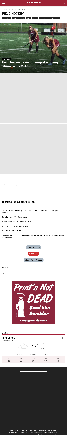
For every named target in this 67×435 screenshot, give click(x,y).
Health (28, 18)
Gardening (21, 18)
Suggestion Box (33, 247)
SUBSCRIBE (33, 253)
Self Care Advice (44, 18)
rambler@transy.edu (19, 217)
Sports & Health (12, 9)
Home (4, 9)
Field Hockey (6, 18)
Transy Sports (55, 18)
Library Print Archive (33, 260)
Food (14, 18)
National (35, 18)
